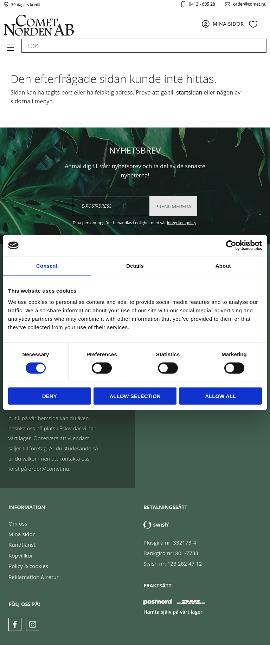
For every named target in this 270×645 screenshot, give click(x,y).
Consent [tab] (47, 266)
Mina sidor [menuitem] (228, 25)
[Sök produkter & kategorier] (136, 47)
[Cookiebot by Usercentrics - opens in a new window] (231, 245)
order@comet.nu (249, 5)
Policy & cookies (28, 565)
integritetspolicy (181, 222)
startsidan (189, 92)
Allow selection (134, 396)
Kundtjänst (22, 544)
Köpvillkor (20, 555)
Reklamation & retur (33, 576)
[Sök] (257, 47)
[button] (10, 50)
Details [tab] (135, 266)
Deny (49, 396)
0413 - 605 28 (202, 5)
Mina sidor (21, 534)
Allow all (220, 396)
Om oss (17, 523)
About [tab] (223, 266)
